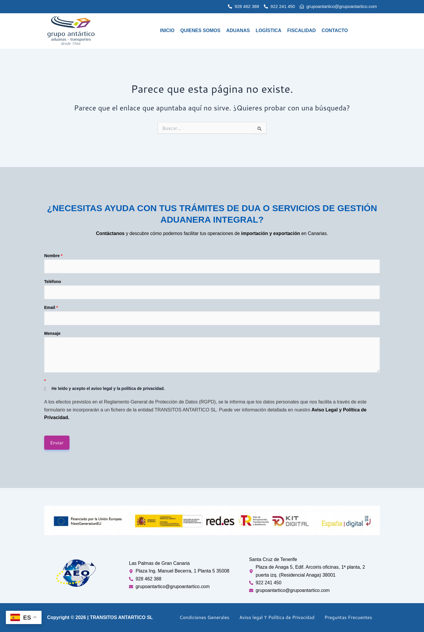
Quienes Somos (200, 30)
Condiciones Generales (204, 617)
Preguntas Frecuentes (348, 617)
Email (51, 307)
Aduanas (238, 30)
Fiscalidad (301, 30)
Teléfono (52, 281)
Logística (268, 30)
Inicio (167, 30)
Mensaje (52, 333)
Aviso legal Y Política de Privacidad (276, 617)
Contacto (335, 30)
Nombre (53, 255)
